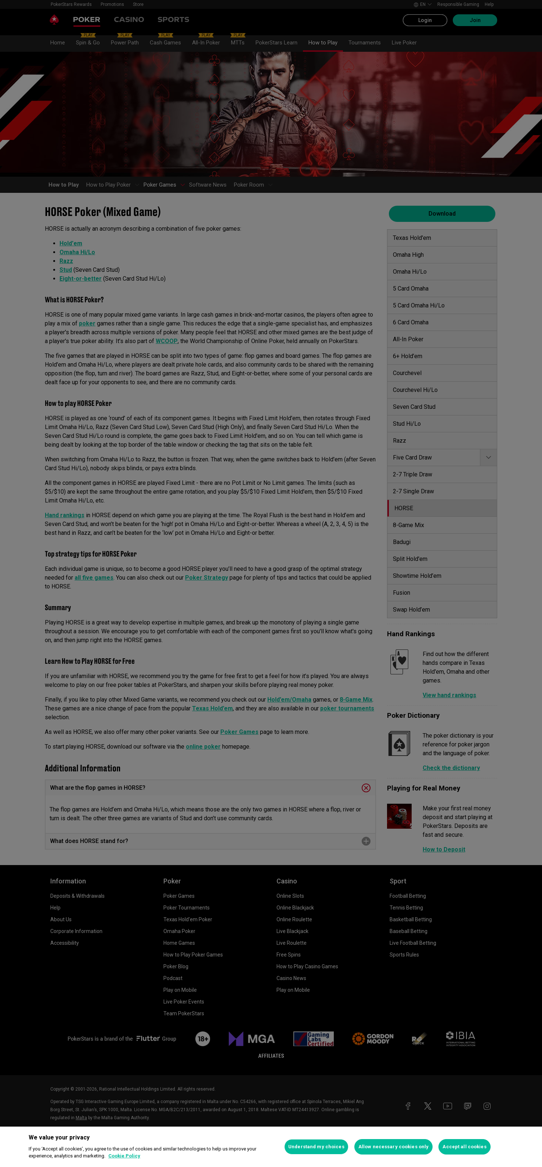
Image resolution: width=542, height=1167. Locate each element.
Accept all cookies (464, 1146)
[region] (271, 1147)
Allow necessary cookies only (393, 1146)
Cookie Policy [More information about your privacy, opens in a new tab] (124, 1156)
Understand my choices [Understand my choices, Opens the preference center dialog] (316, 1146)
